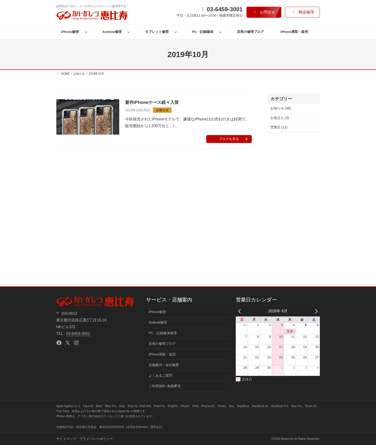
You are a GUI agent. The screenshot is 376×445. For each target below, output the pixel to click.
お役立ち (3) (279, 118)
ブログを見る (229, 139)
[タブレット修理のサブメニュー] (175, 31)
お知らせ (162, 110)
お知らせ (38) (280, 108)
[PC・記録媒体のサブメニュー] (220, 31)
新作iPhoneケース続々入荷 (152, 102)
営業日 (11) (279, 127)
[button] (264, 12)
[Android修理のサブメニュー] (128, 31)
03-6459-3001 (78, 334)
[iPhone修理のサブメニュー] (85, 31)
